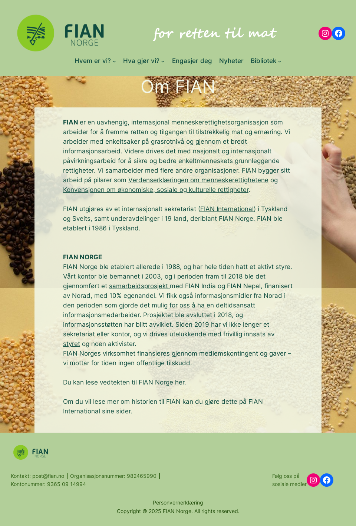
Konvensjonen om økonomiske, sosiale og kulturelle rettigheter (155, 189)
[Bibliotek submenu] (279, 61)
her (179, 382)
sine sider (116, 411)
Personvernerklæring (178, 502)
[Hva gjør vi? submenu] (163, 61)
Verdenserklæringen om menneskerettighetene (198, 180)
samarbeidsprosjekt (139, 286)
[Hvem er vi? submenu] (114, 61)
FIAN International (227, 209)
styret (71, 343)
